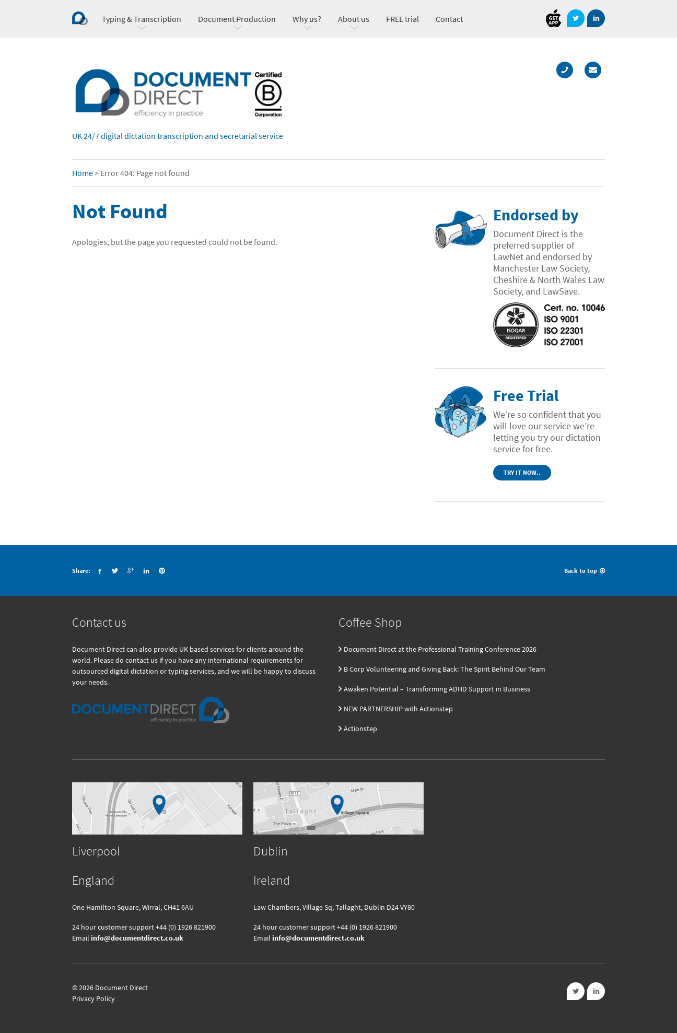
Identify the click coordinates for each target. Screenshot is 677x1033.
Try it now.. (522, 472)
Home (82, 173)
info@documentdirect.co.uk (137, 938)
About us (353, 19)
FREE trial (402, 19)
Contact (449, 19)
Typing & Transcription (141, 19)
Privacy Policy (93, 998)
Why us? (307, 19)
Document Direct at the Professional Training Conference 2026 (440, 649)
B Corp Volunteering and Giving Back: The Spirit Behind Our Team (444, 669)
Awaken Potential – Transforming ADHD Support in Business (437, 689)
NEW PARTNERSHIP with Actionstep (398, 708)
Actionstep (360, 728)
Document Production (237, 19)
